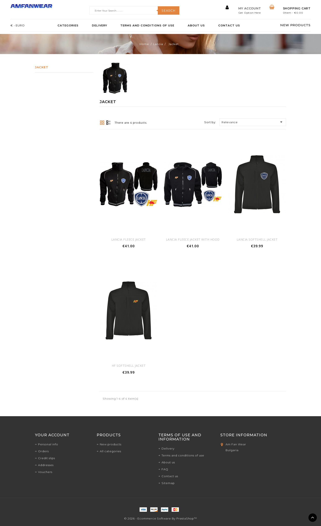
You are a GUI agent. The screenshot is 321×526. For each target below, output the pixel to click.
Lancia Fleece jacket (128, 239)
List (108, 123)
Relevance (253, 121)
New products (110, 444)
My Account (249, 8)
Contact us (229, 25)
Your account (52, 435)
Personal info (48, 444)
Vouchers (45, 472)
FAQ (165, 469)
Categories (68, 25)
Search (169, 11)
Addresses (46, 465)
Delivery (99, 25)
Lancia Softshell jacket (257, 239)
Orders (43, 451)
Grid (102, 122)
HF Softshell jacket (129, 366)
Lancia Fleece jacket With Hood (193, 239)
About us (196, 25)
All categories (110, 451)
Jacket (41, 67)
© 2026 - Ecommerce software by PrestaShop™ (160, 518)
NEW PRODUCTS (295, 25)
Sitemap (168, 483)
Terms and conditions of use (147, 25)
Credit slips (46, 458)
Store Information (243, 435)
